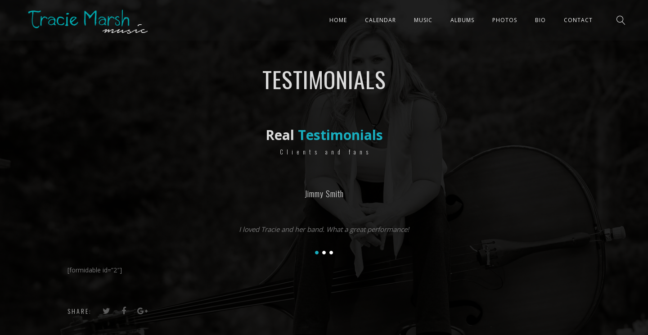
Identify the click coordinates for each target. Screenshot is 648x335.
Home (338, 20)
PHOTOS (504, 20)
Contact (578, 20)
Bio (540, 20)
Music (423, 20)
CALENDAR (380, 20)
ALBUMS (462, 20)
